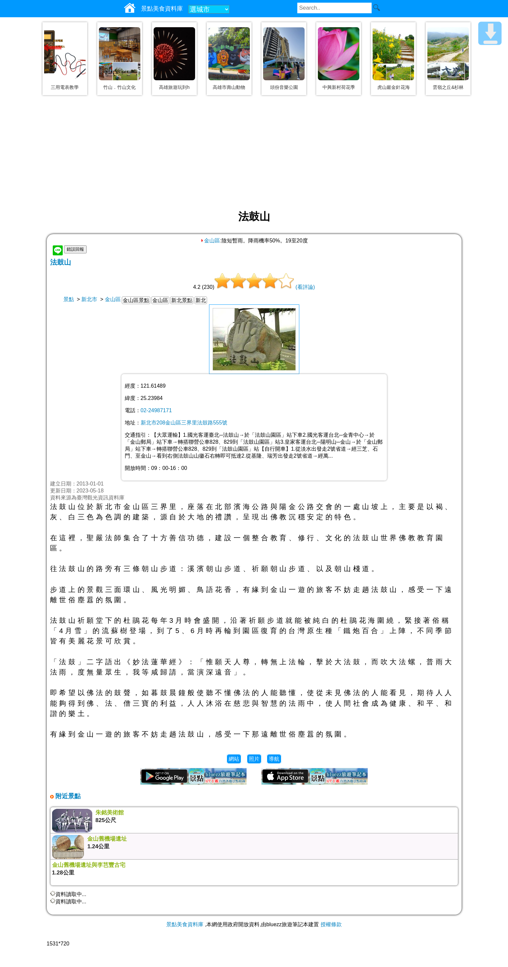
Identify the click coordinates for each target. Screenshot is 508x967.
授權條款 (331, 924)
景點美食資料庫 (184, 924)
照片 (254, 759)
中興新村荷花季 (339, 87)
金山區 (210, 240)
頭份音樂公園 (284, 87)
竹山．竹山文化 (119, 87)
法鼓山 (60, 262)
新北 (200, 300)
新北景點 (181, 300)
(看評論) (305, 287)
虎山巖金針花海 (393, 87)
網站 (234, 759)
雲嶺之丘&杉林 (448, 87)
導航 (274, 759)
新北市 (89, 299)
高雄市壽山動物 (229, 87)
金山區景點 (136, 300)
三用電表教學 (65, 87)
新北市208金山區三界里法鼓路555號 (184, 422)
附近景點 (67, 796)
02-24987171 (156, 410)
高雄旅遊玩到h (174, 87)
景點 (68, 299)
